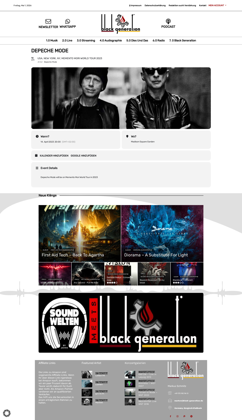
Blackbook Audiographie (189, 276)
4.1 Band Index (101, 373)
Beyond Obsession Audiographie (152, 276)
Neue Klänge (47, 195)
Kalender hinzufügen (54, 155)
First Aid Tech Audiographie (62, 250)
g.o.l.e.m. (99, 393)
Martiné (99, 402)
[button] (7, 413)
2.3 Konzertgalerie (146, 372)
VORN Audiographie (55, 279)
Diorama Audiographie (142, 250)
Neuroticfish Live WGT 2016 (147, 402)
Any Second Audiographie (90, 279)
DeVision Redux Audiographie (118, 274)
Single (44, 279)
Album (45, 250)
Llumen (99, 384)
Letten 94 (100, 375)
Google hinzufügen (83, 155)
